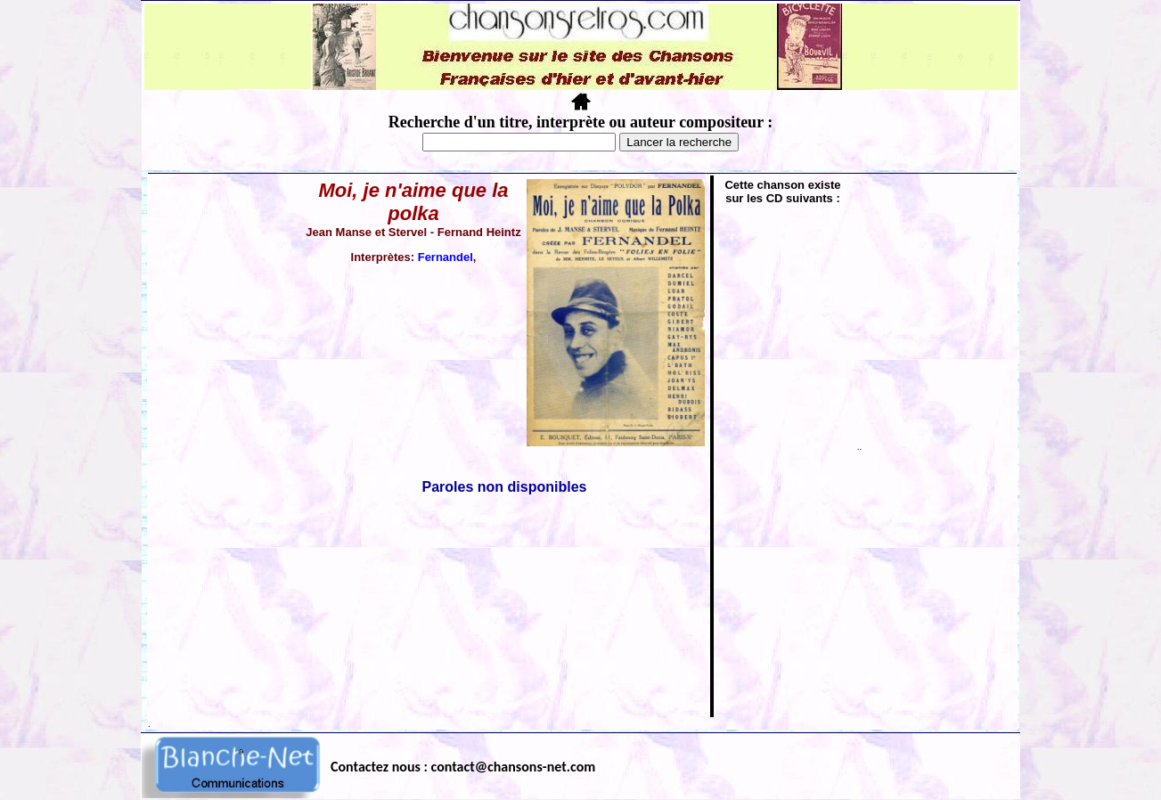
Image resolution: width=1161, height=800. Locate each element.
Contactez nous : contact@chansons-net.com (463, 766)
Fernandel (445, 257)
